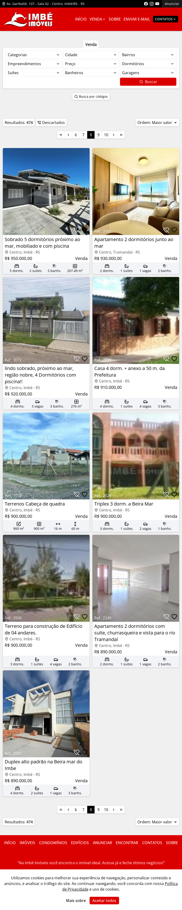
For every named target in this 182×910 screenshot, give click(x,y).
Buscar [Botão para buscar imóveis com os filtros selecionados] (148, 81)
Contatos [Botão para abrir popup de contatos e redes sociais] (165, 19)
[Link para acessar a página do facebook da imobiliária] (146, 4)
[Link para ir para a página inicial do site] (28, 19)
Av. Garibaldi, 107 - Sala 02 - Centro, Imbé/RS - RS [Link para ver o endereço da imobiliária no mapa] (43, 3)
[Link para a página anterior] (68, 135)
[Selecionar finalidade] (34, 55)
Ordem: (157, 122)
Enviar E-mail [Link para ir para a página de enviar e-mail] (137, 19)
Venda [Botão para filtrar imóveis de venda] (91, 44)
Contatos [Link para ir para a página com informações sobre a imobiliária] (152, 842)
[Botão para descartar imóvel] (77, 230)
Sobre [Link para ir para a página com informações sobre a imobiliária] (115, 19)
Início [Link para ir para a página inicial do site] (10, 842)
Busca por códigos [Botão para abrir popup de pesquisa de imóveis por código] (91, 96)
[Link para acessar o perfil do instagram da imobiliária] (151, 4)
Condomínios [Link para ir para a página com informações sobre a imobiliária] (53, 842)
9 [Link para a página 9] (98, 134)
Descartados (51, 122)
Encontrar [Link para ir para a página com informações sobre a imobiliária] (127, 842)
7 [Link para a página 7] (83, 134)
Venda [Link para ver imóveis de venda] (98, 19)
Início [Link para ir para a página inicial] (81, 19)
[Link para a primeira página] (61, 135)
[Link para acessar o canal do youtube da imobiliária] (157, 4)
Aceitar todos (104, 900)
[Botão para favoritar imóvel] (85, 230)
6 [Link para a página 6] (76, 134)
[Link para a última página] (121, 135)
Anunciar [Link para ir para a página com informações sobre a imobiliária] (102, 842)
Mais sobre (76, 900)
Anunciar (172, 3)
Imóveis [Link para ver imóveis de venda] (27, 842)
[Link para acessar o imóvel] (46, 211)
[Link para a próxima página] (113, 135)
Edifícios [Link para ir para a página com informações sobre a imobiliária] (80, 842)
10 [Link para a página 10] (106, 134)
